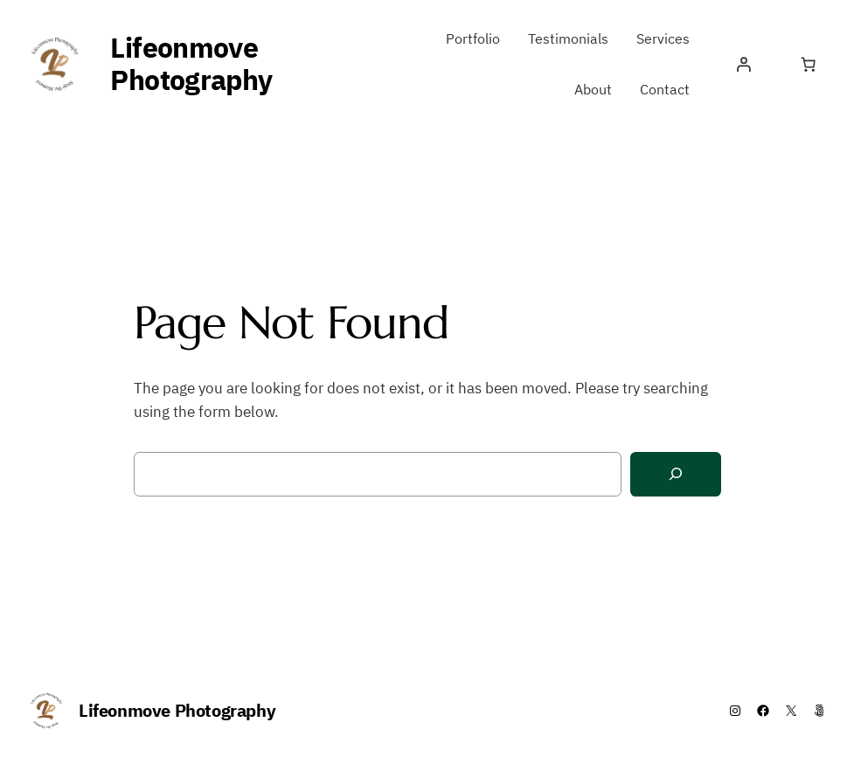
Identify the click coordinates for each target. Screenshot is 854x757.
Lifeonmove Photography (191, 63)
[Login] (743, 64)
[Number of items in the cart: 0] (807, 64)
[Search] (675, 474)
